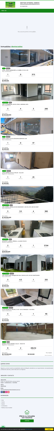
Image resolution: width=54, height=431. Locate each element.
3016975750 (24, 6)
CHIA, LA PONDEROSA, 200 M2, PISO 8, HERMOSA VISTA (15, 104)
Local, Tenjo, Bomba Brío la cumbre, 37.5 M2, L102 (15, 70)
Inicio (2, 400)
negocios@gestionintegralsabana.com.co (30, 4)
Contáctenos (4, 405)
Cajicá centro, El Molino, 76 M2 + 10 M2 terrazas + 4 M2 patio (18, 309)
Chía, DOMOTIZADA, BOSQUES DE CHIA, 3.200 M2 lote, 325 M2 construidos (20, 275)
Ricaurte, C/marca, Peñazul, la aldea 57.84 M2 (14, 241)
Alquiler (3, 404)
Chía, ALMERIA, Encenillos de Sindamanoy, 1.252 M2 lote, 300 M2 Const (20, 207)
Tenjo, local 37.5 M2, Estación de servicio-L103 (14, 138)
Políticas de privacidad (6, 407)
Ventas (3, 402)
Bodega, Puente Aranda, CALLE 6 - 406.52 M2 (13, 343)
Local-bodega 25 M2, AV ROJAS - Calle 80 (12, 172)
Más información (29, 429)
